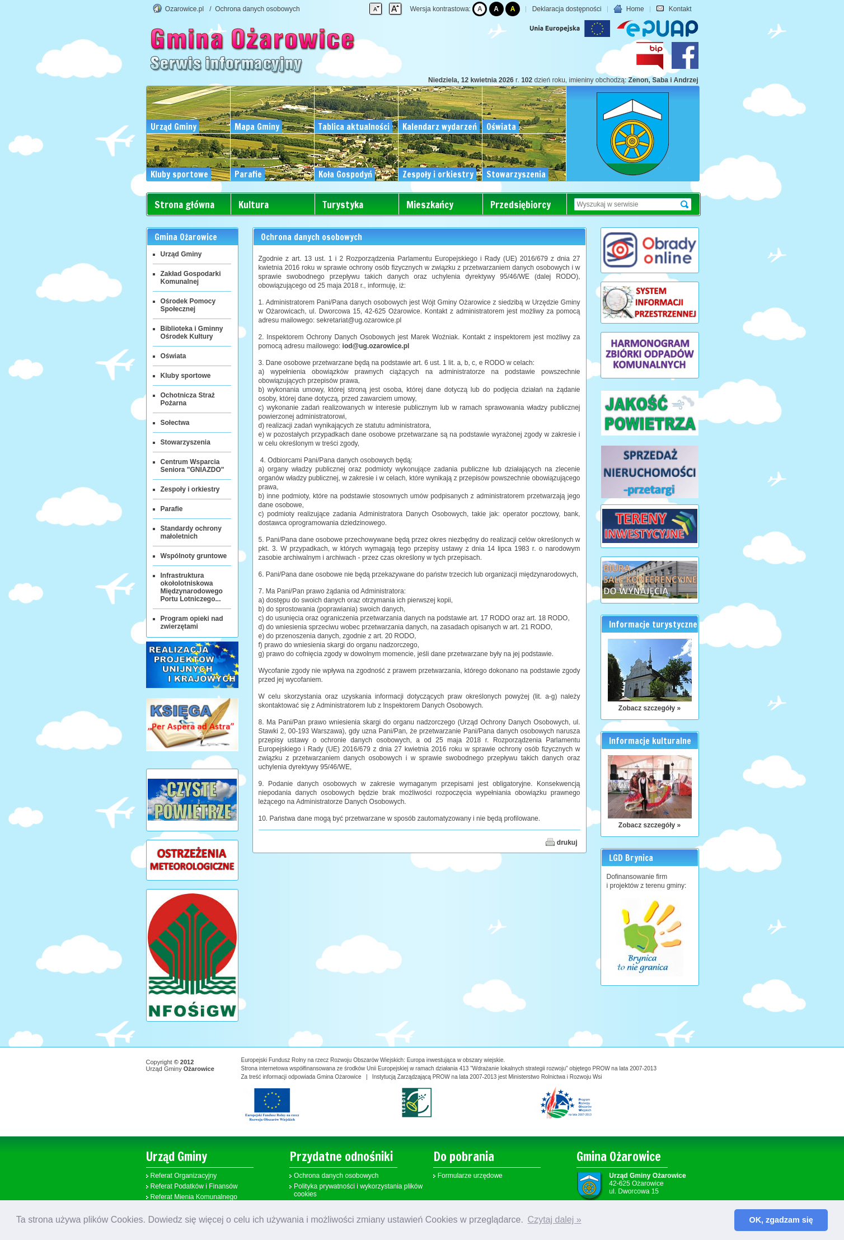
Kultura (253, 205)
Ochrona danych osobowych (257, 9)
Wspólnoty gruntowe (194, 556)
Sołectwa (175, 423)
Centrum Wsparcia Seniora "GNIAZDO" (192, 466)
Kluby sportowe (186, 376)
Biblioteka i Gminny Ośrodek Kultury (192, 332)
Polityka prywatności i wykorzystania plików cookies (358, 1190)
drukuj (561, 841)
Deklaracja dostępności (567, 9)
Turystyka (342, 205)
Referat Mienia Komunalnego (194, 1197)
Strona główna (184, 205)
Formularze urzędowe (470, 1176)
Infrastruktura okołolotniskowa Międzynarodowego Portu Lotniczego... (192, 587)
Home (628, 9)
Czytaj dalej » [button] (555, 1219)
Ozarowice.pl (184, 9)
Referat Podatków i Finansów (194, 1186)
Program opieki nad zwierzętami (192, 622)
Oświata (173, 356)
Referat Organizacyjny (184, 1176)
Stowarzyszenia (185, 442)
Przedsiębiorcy (520, 205)
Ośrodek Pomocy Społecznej (188, 305)
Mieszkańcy (429, 205)
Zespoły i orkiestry (190, 489)
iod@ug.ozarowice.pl (376, 346)
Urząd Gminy (181, 254)
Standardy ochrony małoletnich (191, 532)
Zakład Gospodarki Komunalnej (191, 278)
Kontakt (673, 9)
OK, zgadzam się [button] (781, 1219)
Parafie (172, 509)
